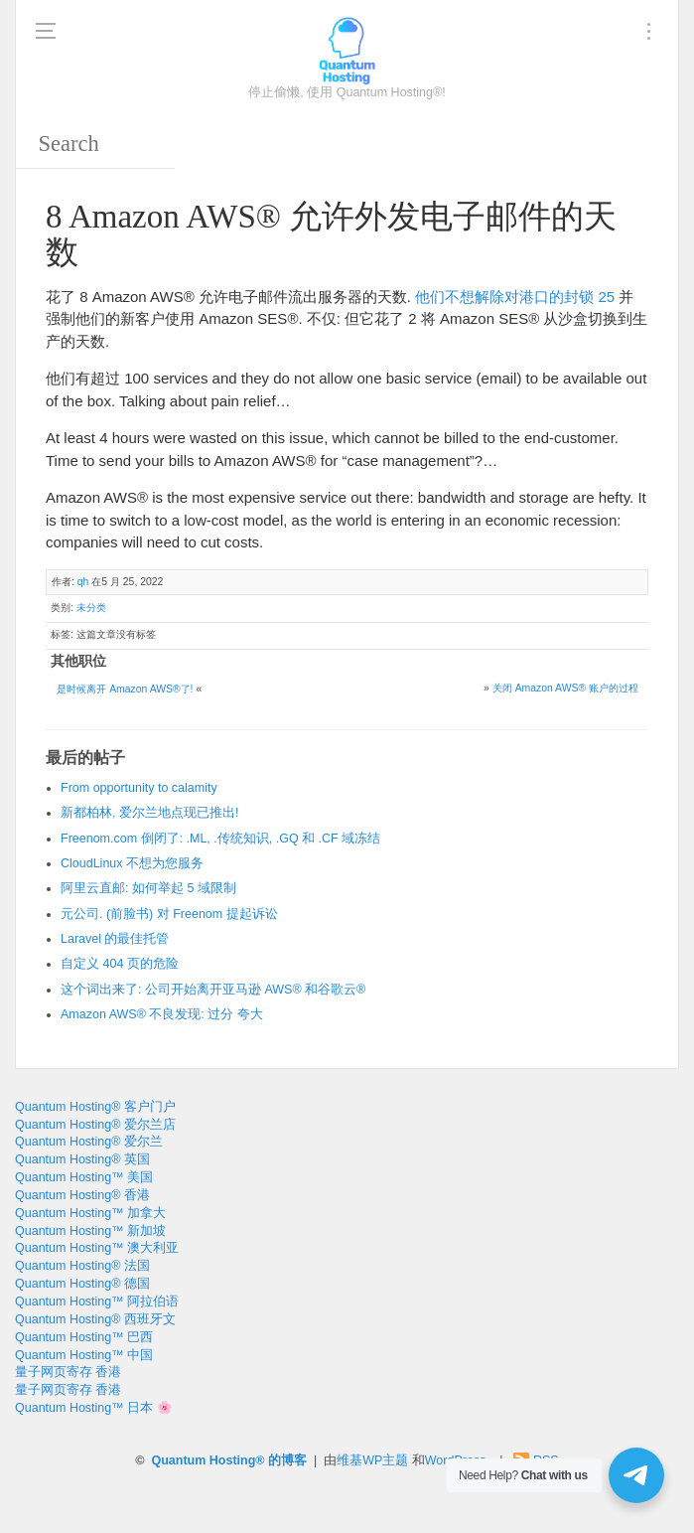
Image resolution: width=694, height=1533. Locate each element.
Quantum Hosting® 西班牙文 (95, 1319)
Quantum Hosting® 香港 (82, 1195)
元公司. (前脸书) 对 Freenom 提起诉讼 (169, 914)
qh (83, 581)
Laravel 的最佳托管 (115, 939)
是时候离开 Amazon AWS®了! (125, 689)
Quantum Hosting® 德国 (82, 1284)
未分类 (91, 607)
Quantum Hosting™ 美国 (84, 1177)
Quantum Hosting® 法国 (82, 1266)
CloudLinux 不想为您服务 (132, 863)
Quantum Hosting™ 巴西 (84, 1337)
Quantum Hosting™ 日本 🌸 (94, 1408)
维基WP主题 (372, 1460)
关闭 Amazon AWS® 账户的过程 (565, 688)
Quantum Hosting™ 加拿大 (90, 1213)
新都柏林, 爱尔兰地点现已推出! (149, 813)
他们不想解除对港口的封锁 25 (515, 296)
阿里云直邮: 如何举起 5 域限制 (148, 888)
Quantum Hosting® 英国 (82, 1159)
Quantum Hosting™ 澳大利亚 (97, 1248)
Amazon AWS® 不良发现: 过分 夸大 (162, 1014)
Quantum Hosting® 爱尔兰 (89, 1142)
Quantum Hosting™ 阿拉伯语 (97, 1301)
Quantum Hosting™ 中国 (84, 1355)
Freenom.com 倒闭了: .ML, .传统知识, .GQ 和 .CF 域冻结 (220, 838)
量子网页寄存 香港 (68, 1372)
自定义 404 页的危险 (120, 964)
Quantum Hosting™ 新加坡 (90, 1231)
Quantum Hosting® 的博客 (229, 1460)
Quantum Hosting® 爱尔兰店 (95, 1125)
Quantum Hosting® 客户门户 (95, 1107)
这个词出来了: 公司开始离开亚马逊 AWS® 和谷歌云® (213, 989)
